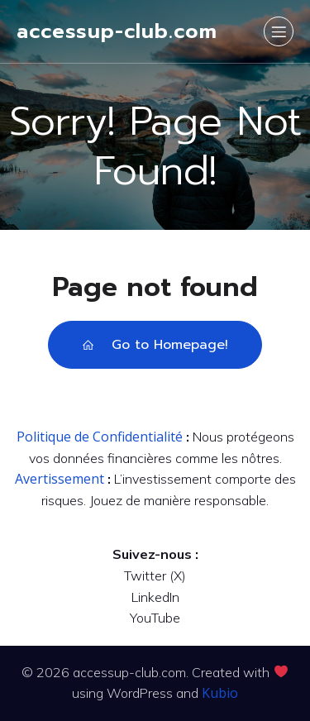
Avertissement (59, 479)
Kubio (220, 693)
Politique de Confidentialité (100, 436)
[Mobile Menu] (278, 31)
